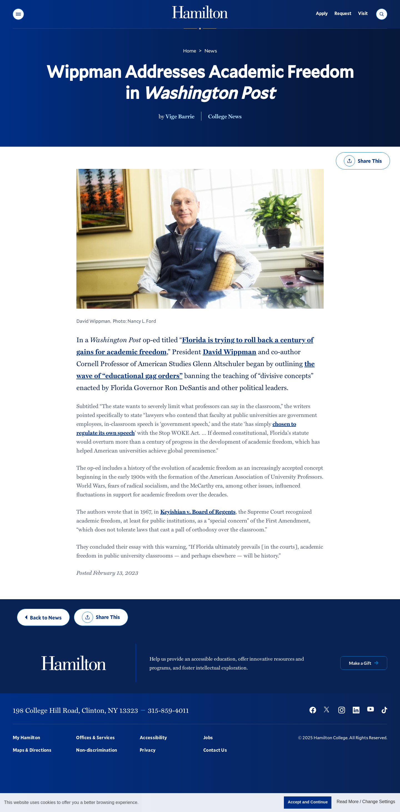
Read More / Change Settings (366, 801)
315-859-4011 (168, 710)
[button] (18, 14)
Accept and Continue (308, 802)
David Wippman (229, 351)
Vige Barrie (180, 116)
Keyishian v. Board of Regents (198, 511)
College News (225, 116)
